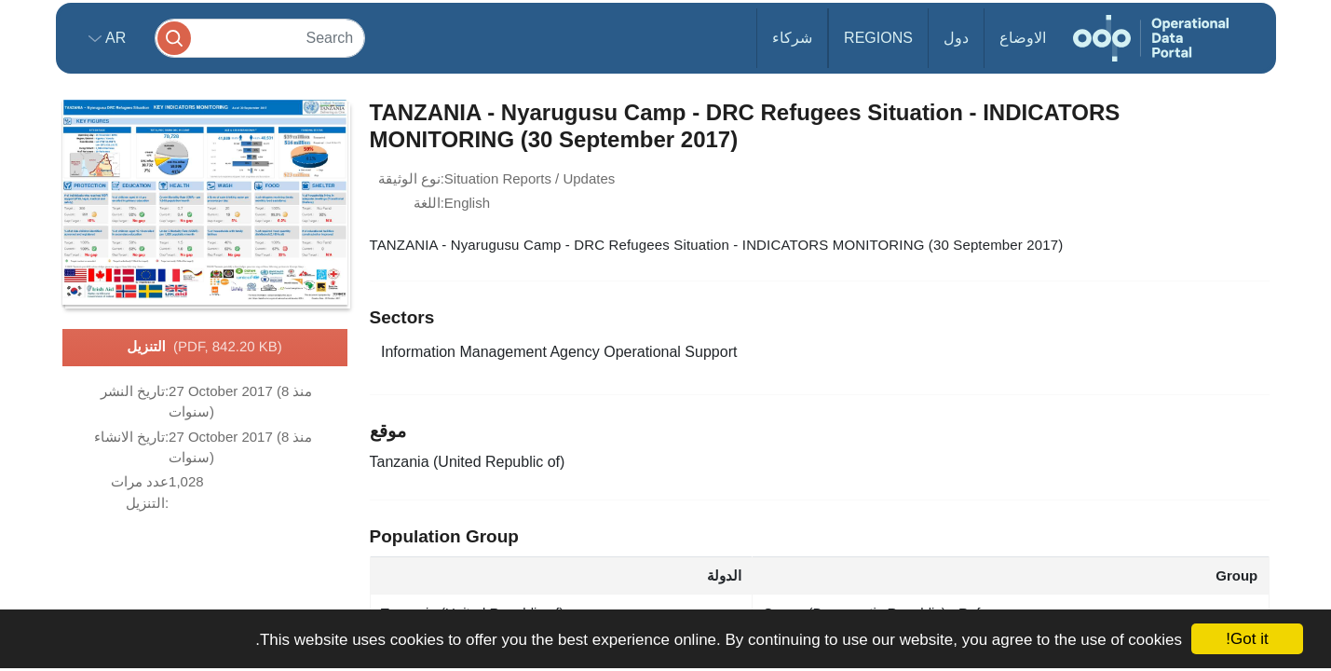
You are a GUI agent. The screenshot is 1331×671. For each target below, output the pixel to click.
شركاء (792, 38)
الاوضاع (1022, 38)
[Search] (260, 38)
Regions (878, 38)
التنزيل (204, 347)
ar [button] (114, 38)
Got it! (1247, 639)
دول (956, 38)
